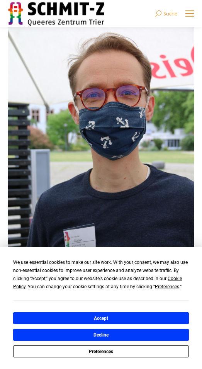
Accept (101, 318)
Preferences (101, 351)
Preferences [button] (167, 286)
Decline (101, 335)
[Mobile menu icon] (189, 13)
